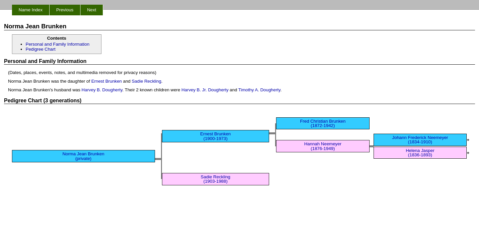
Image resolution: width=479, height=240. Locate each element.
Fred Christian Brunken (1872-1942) (323, 123)
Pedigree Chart (41, 49)
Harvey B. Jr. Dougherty (204, 89)
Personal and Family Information (57, 44)
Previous (65, 9)
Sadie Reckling (146, 81)
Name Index (31, 9)
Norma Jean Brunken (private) (83, 156)
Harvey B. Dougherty (101, 89)
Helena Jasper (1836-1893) (420, 152)
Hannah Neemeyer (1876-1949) (322, 146)
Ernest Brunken (106, 81)
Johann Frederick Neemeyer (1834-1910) (420, 139)
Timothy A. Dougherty (259, 89)
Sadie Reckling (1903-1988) (215, 179)
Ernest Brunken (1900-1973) (215, 136)
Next (91, 9)
